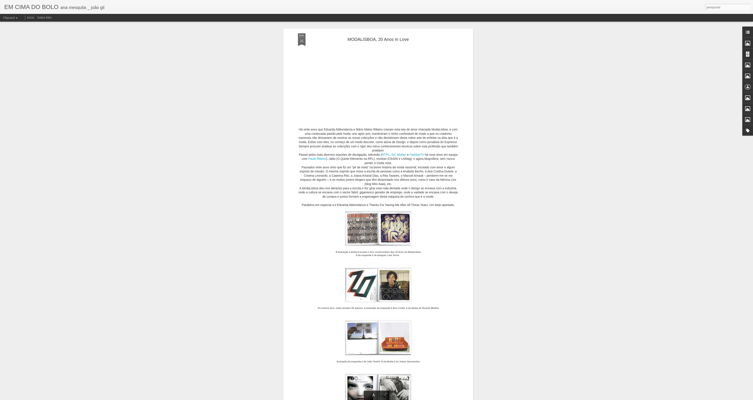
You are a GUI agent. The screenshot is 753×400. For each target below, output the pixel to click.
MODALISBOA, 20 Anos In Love (378, 39)
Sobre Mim (44, 17)
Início (30, 17)
